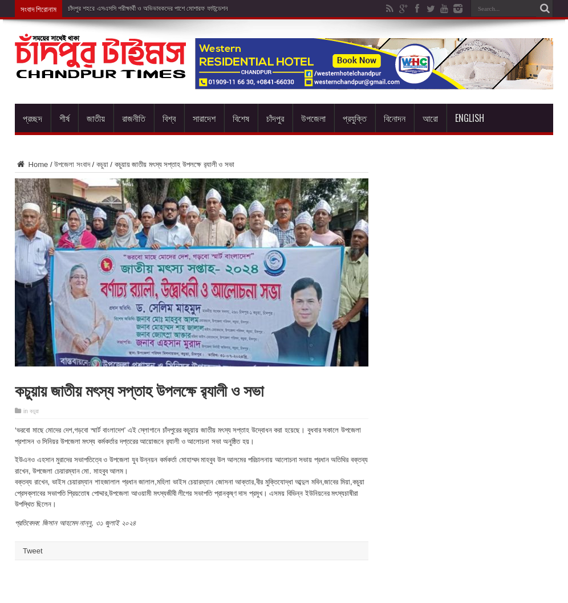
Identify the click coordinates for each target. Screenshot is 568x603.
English (469, 118)
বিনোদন (394, 118)
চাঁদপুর (275, 118)
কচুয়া (102, 164)
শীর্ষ (64, 118)
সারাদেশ (204, 118)
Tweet (33, 551)
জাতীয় (96, 118)
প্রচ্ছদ (32, 118)
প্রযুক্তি (355, 118)
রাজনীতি (133, 118)
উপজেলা (313, 118)
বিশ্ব (169, 118)
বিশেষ (241, 118)
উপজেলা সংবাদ (72, 164)
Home (31, 164)
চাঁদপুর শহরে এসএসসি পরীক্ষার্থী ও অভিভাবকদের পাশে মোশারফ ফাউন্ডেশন (148, 9)
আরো (430, 118)
